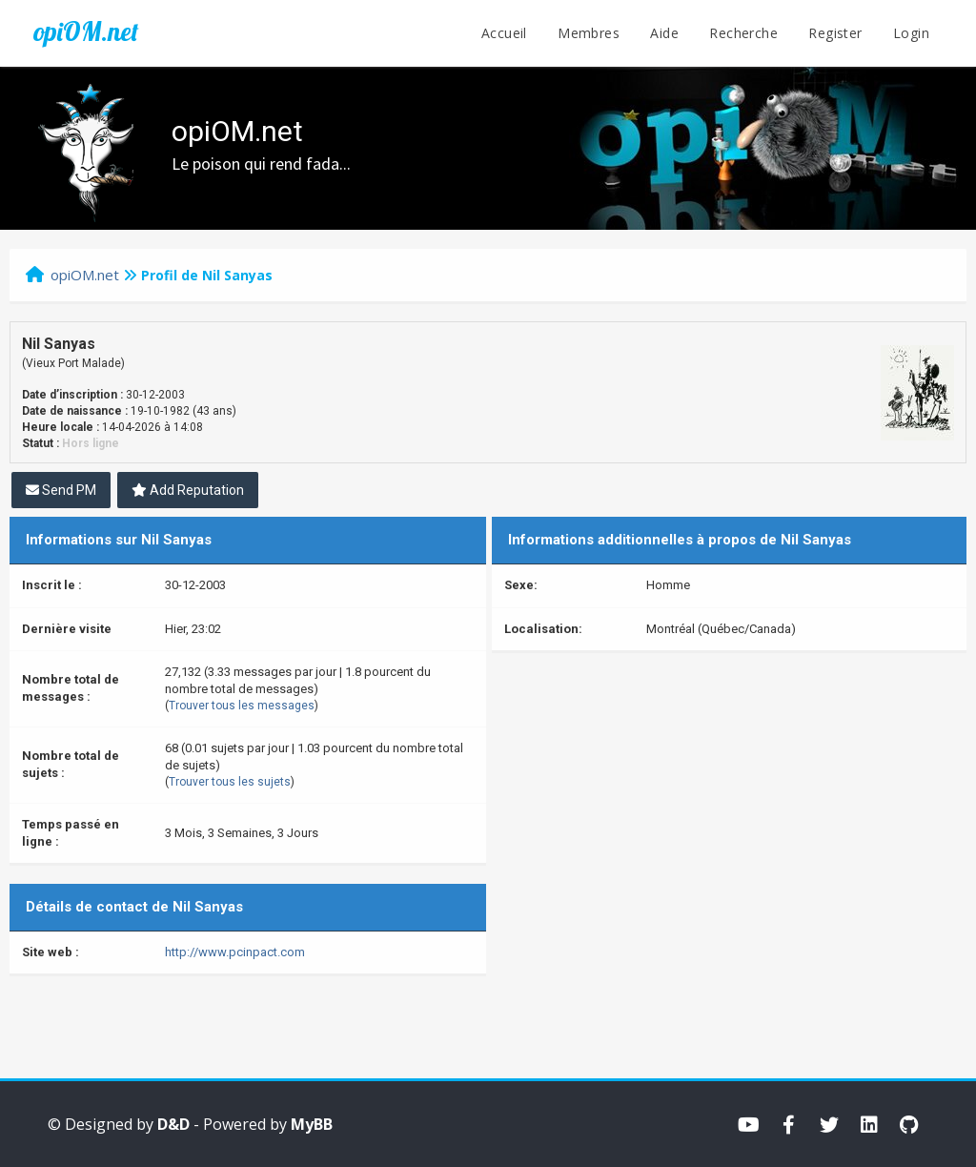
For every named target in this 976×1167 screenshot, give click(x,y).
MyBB (312, 1124)
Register (835, 33)
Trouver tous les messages (242, 705)
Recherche (743, 33)
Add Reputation (188, 490)
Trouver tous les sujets (230, 781)
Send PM (61, 490)
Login (911, 33)
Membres (589, 33)
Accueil (504, 33)
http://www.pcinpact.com (235, 952)
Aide (664, 33)
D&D (173, 1124)
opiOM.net (85, 31)
